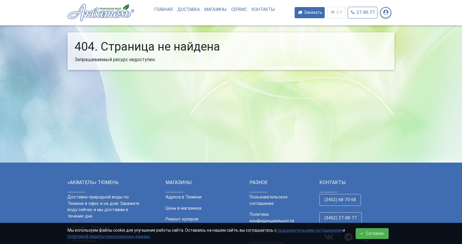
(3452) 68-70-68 (340, 199)
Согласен (372, 233)
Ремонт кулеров (182, 219)
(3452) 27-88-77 (340, 217)
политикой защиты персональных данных (109, 236)
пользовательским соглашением (310, 230)
